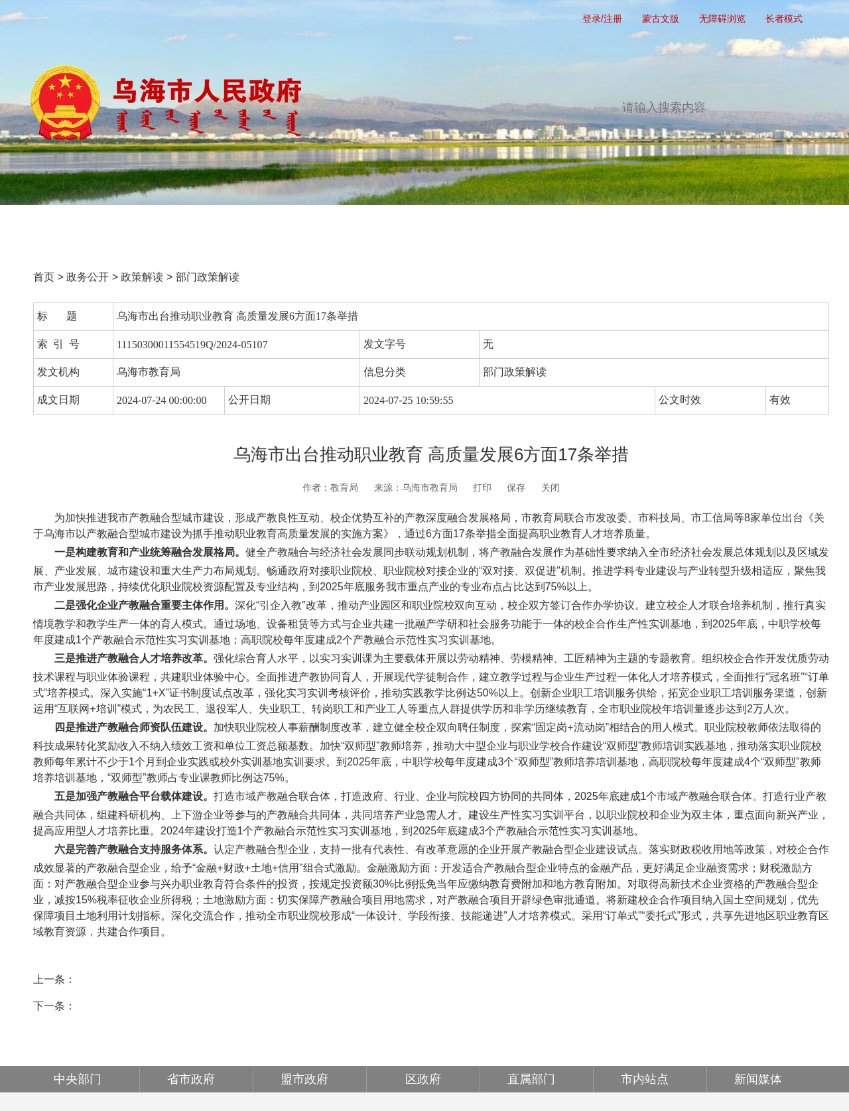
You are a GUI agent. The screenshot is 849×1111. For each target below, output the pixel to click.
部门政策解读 (207, 277)
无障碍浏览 (722, 18)
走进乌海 (751, 226)
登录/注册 (602, 18)
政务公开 (305, 226)
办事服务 (416, 226)
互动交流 (528, 226)
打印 (482, 487)
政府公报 (639, 226)
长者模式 (784, 18)
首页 (82, 226)
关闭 (550, 487)
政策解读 (142, 277)
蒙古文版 (660, 18)
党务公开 (194, 226)
